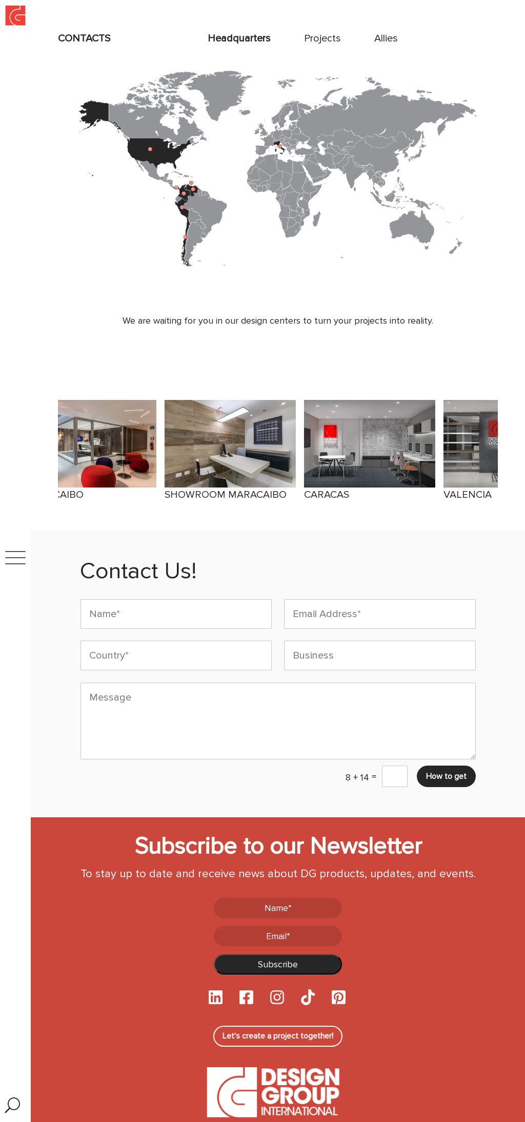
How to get (446, 776)
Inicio (7, 3)
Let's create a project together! (278, 1036)
